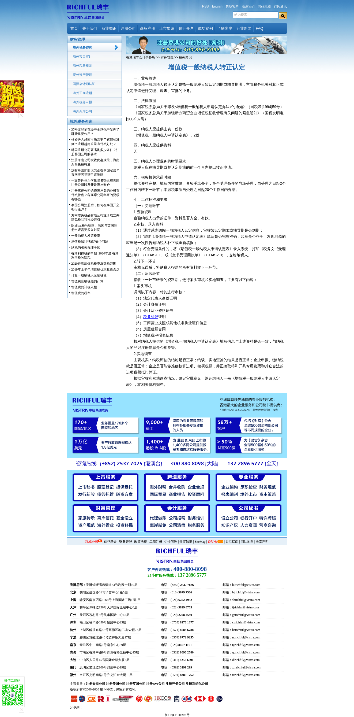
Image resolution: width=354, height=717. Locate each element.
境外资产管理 (82, 75)
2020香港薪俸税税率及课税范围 (93, 263)
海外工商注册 (82, 93)
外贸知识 (185, 542)
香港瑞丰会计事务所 (140, 57)
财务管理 (167, 57)
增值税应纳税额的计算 (87, 281)
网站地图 (264, 6)
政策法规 (140, 542)
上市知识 (166, 28)
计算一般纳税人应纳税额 (89, 275)
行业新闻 (243, 28)
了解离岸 (224, 28)
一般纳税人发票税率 (85, 236)
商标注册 (147, 28)
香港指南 (231, 542)
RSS (205, 6)
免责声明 (262, 542)
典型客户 (232, 6)
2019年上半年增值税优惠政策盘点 (95, 269)
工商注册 (155, 542)
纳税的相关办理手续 (85, 247)
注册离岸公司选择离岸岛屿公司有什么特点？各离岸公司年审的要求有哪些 (95, 195)
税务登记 (150, 317)
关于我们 (89, 28)
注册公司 (128, 28)
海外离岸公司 (82, 111)
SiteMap (200, 542)
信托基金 (110, 542)
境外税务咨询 (82, 47)
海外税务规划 (82, 66)
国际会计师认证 (84, 84)
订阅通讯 (280, 6)
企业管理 (170, 542)
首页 (74, 28)
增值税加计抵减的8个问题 (89, 241)
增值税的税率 (81, 293)
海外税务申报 (82, 102)
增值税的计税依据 (84, 287)
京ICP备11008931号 (177, 714)
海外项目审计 (82, 56)
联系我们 (248, 6)
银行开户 (186, 28)
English (217, 6)
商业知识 (108, 28)
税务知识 (185, 57)
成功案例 (205, 28)
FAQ (259, 28)
